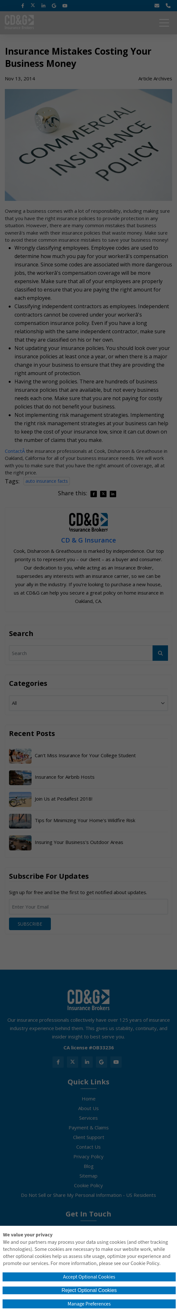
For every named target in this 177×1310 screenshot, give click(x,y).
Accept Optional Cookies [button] (89, 1276)
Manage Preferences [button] (89, 1303)
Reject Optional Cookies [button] (89, 1290)
